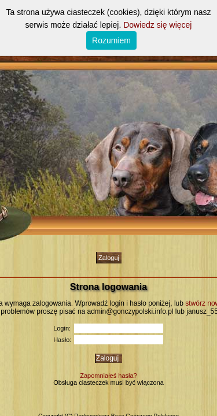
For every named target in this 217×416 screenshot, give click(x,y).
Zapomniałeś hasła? (108, 375)
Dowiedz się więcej (157, 24)
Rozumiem (111, 40)
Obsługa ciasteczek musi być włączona (108, 382)
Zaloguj (108, 257)
